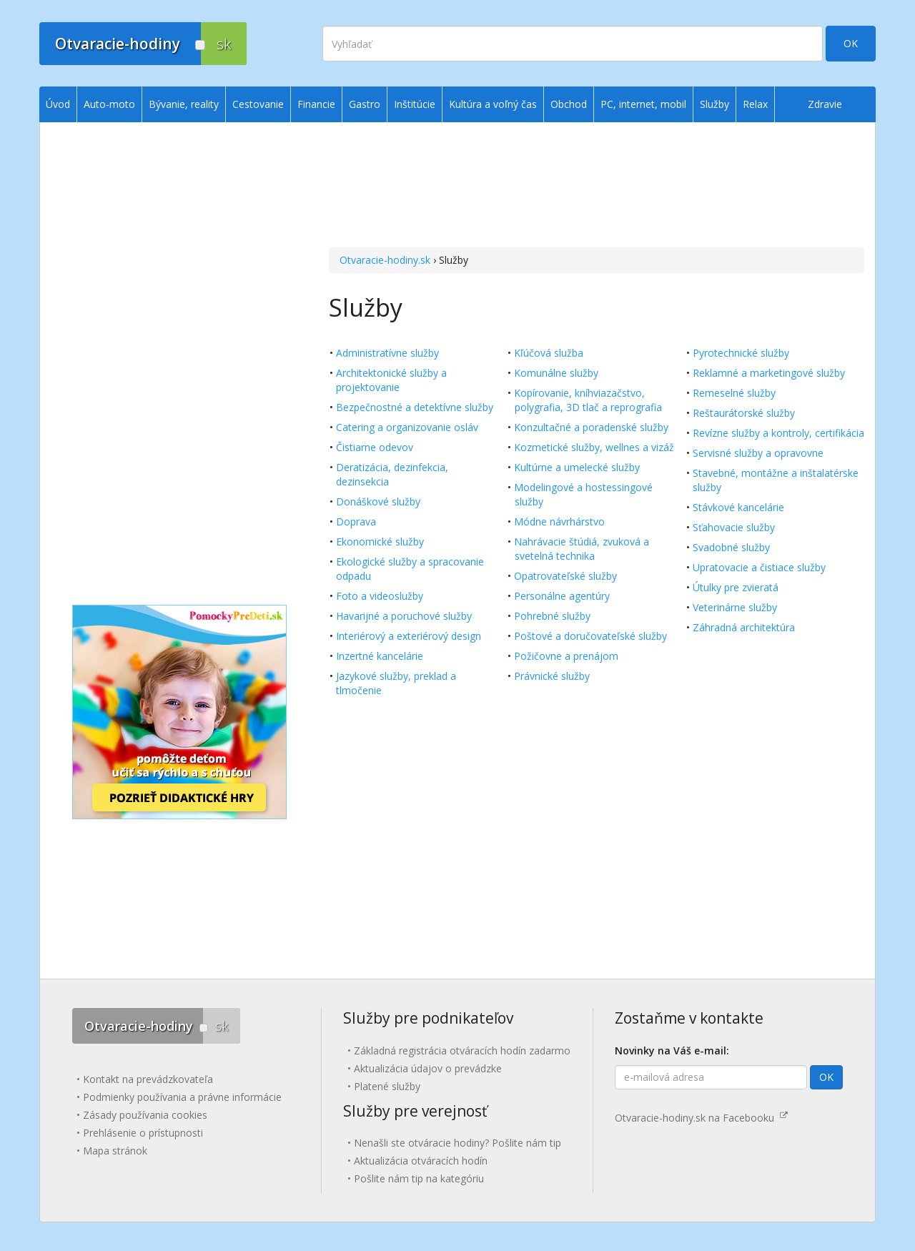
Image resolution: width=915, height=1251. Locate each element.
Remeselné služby (734, 393)
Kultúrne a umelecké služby (577, 467)
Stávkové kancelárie (738, 507)
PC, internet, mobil (643, 104)
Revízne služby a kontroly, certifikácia (778, 433)
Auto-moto (109, 104)
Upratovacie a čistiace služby (759, 567)
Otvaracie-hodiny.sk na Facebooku (701, 1117)
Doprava (356, 521)
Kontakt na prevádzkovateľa (148, 1079)
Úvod (58, 104)
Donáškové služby (378, 501)
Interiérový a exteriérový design (408, 636)
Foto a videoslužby (379, 596)
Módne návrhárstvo (559, 521)
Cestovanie (258, 104)
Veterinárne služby (735, 607)
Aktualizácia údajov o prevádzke (428, 1068)
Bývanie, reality (184, 104)
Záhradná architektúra (744, 627)
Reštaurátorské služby (744, 413)
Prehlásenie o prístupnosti (143, 1132)
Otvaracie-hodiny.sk (385, 260)
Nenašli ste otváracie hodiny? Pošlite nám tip (457, 1142)
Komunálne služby (556, 373)
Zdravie (825, 104)
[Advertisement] (596, 186)
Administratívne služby (387, 353)
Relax (755, 104)
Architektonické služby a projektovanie (391, 380)
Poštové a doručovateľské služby (590, 636)
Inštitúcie (414, 104)
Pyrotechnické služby (741, 353)
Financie (316, 104)
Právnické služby (552, 676)
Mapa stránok (115, 1150)
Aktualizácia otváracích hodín (421, 1160)
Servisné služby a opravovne (758, 453)
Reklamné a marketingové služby (769, 373)
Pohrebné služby (552, 616)
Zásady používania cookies (145, 1115)
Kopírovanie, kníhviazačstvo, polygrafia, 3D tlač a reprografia (588, 400)
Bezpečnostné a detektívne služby (414, 407)
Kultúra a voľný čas (493, 104)
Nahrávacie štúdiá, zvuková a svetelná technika (581, 549)
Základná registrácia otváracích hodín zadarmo (462, 1050)
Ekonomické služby (380, 541)
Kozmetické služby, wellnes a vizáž (594, 447)
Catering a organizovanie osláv (407, 427)
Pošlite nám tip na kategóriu (419, 1178)
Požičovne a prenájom (566, 656)
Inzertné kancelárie (379, 656)
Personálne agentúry (562, 596)
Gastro (364, 104)
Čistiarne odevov (374, 447)
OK (851, 43)
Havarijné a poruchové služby (404, 616)
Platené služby (387, 1086)
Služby (714, 104)
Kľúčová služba (548, 353)
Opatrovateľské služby (565, 576)
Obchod (568, 104)
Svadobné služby (731, 547)
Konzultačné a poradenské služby (591, 427)
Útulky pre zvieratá (735, 587)
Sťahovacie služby (734, 527)
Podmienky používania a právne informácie (182, 1097)
